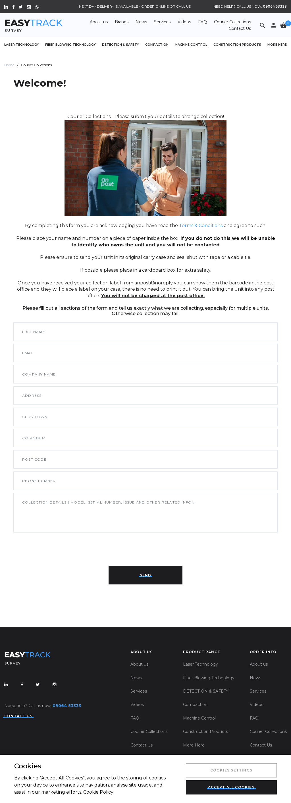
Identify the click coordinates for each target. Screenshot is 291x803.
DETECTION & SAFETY (120, 45)
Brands (121, 21)
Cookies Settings (231, 770)
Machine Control (191, 45)
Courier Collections (232, 21)
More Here (277, 45)
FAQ (202, 21)
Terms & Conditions (201, 225)
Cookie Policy (98, 792)
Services (162, 21)
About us (99, 21)
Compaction (157, 45)
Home (9, 65)
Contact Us (240, 28)
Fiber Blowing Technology (70, 45)
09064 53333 (275, 6)
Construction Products (237, 45)
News (141, 21)
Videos (184, 21)
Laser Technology (21, 45)
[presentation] (56, 546)
